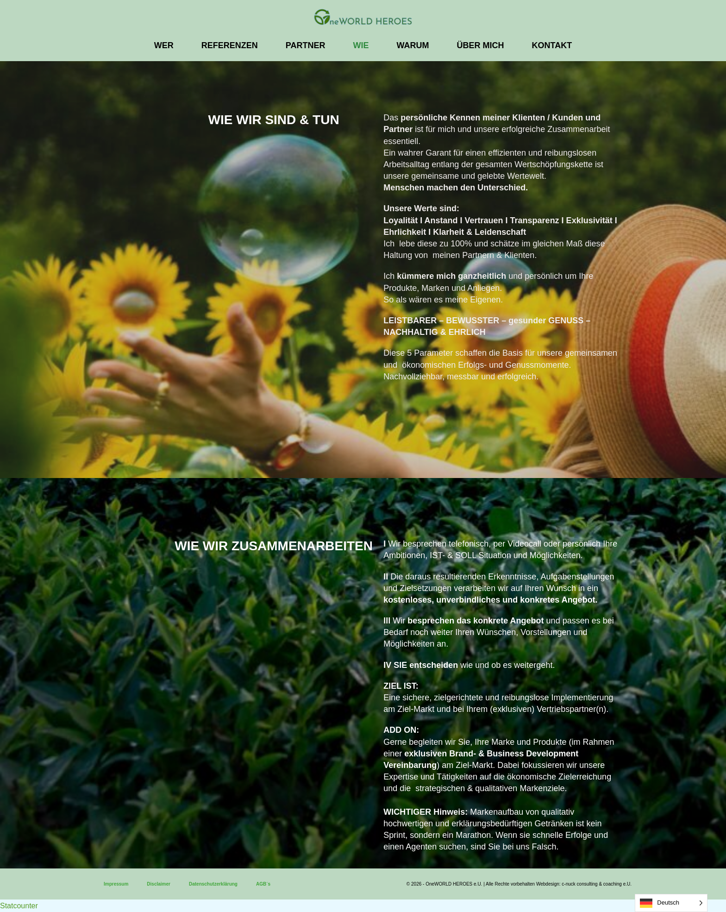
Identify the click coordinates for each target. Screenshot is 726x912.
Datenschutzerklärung (213, 884)
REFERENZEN (229, 45)
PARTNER (305, 45)
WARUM (413, 45)
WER (164, 45)
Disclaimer (158, 884)
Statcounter (19, 906)
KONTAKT (552, 45)
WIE (361, 45)
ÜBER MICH (480, 45)
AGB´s (263, 884)
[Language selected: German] (671, 903)
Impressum (116, 884)
